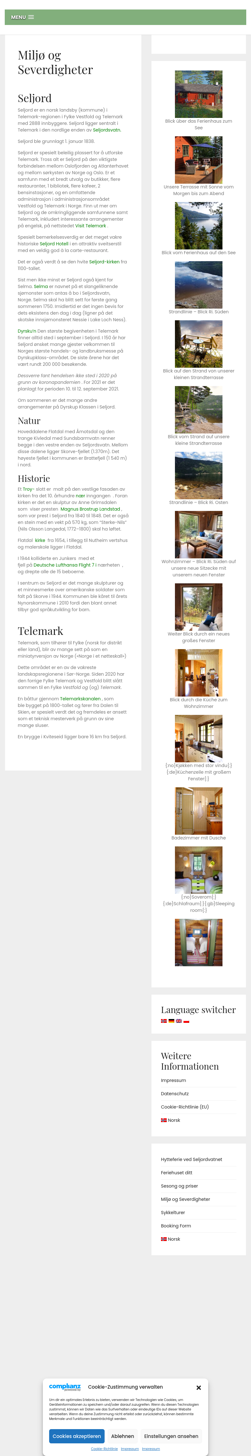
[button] (199, 1387)
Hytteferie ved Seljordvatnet (191, 1159)
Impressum (130, 1449)
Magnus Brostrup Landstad (90, 509)
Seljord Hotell (54, 244)
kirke (40, 540)
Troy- (29, 489)
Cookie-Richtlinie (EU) (185, 1107)
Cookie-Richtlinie (104, 1449)
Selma (41, 286)
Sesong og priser (179, 1186)
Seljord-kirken (104, 262)
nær (80, 496)
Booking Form (176, 1226)
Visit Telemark (90, 226)
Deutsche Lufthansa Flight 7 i (65, 565)
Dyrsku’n (27, 331)
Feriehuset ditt (176, 1173)
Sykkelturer (173, 1212)
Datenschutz (175, 1093)
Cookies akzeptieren (77, 1436)
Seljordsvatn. (107, 130)
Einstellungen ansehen (171, 1436)
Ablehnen (122, 1436)
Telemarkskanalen (80, 699)
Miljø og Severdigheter (185, 1199)
